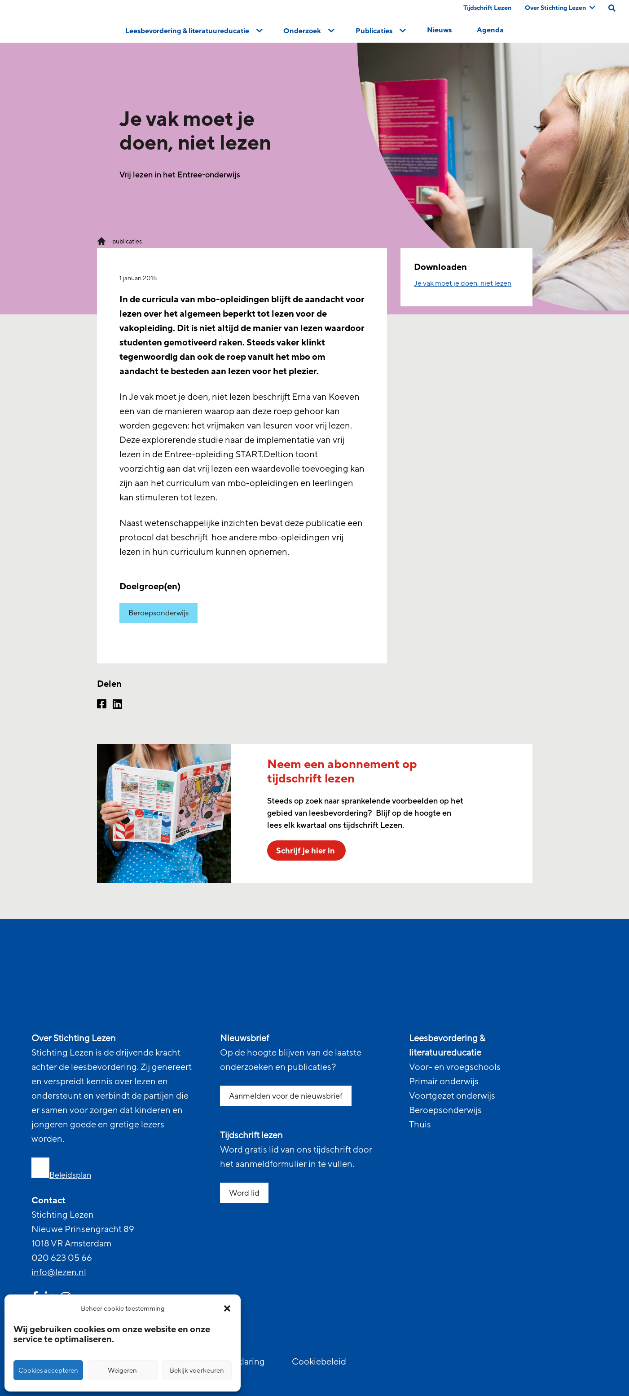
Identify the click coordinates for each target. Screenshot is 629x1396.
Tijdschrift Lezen (487, 8)
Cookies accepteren (48, 1370)
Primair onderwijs (444, 1081)
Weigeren (122, 1370)
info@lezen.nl (58, 1272)
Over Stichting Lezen (560, 8)
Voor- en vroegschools (455, 1067)
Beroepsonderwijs (158, 613)
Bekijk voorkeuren (197, 1370)
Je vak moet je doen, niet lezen (462, 283)
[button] (227, 1308)
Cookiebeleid (319, 1362)
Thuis (420, 1125)
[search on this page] (612, 8)
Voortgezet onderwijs (452, 1096)
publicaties (127, 241)
